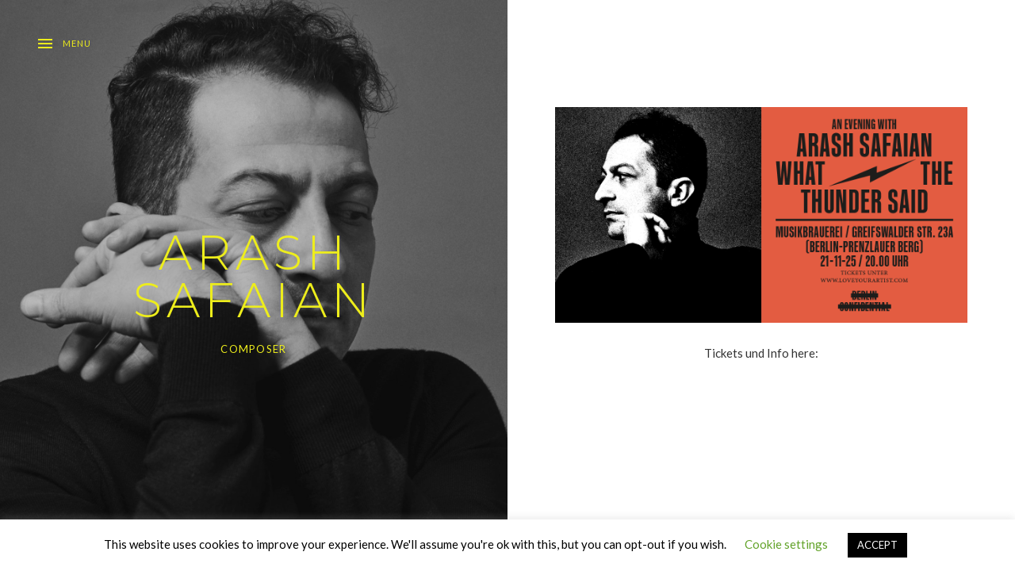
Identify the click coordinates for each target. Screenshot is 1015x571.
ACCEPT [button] (877, 544)
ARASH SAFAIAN (253, 276)
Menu (77, 43)
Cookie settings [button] (786, 544)
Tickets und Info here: (761, 353)
